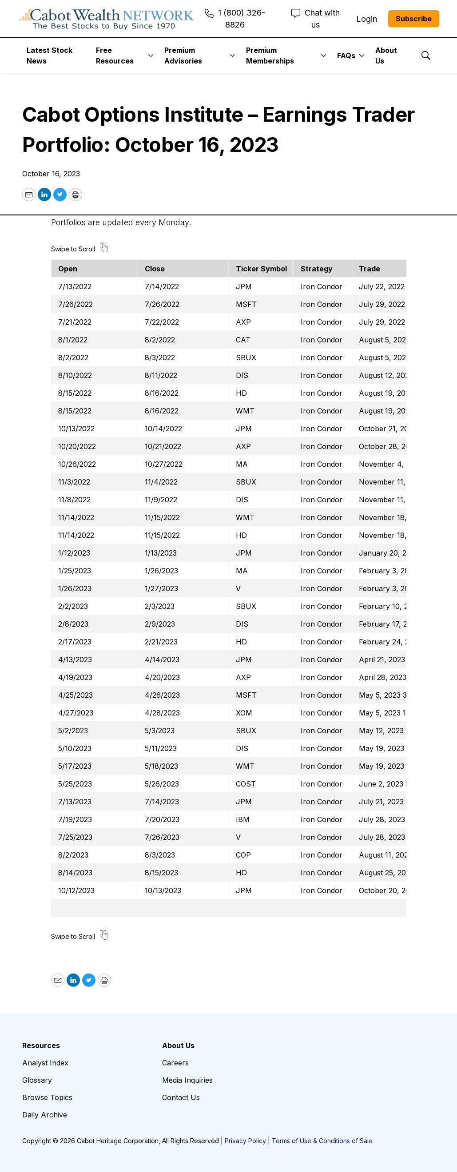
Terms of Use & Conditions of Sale (322, 1140)
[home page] (106, 18)
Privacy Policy (245, 1140)
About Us (386, 55)
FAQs (346, 55)
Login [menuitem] (366, 19)
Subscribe (414, 18)
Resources (41, 1045)
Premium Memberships (270, 55)
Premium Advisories (183, 55)
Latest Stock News (49, 55)
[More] (150, 55)
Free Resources (115, 55)
